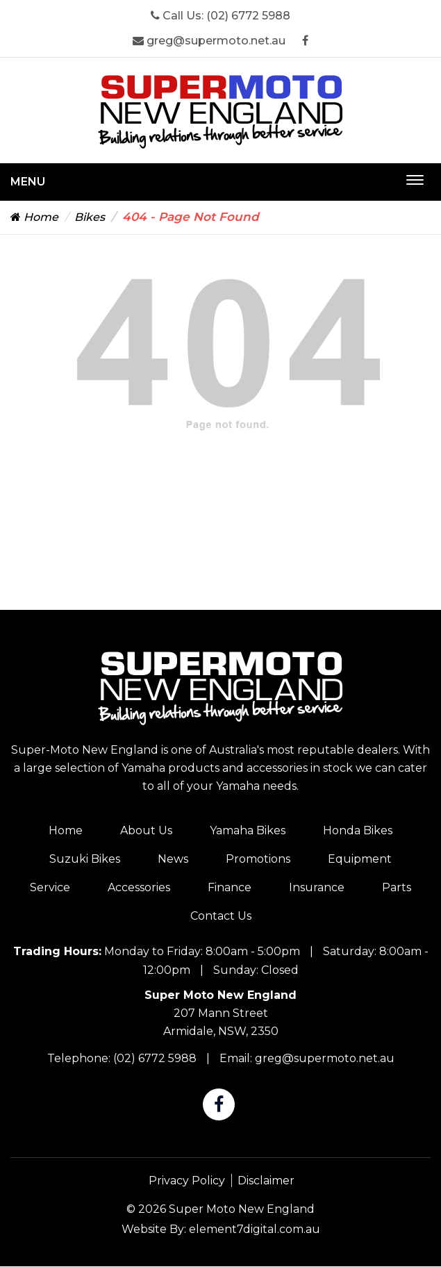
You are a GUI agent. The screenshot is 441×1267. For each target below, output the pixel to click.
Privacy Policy (187, 1180)
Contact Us (220, 915)
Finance (229, 887)
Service (50, 887)
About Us (146, 830)
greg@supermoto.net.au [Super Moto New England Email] (209, 40)
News (173, 859)
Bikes (89, 217)
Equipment (360, 859)
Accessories (139, 887)
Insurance (316, 887)
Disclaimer (266, 1180)
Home (34, 217)
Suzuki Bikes (84, 859)
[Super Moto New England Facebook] (305, 40)
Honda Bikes (357, 830)
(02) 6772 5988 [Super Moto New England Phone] (248, 15)
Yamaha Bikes (247, 830)
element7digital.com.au (254, 1229)
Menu (27, 181)
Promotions (258, 859)
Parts (396, 887)
